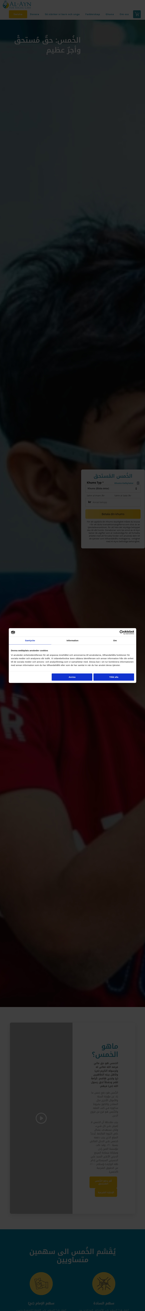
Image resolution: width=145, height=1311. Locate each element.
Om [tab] (115, 640)
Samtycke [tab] (30, 640)
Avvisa (72, 677)
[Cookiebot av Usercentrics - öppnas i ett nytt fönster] (121, 632)
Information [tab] (72, 640)
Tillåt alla (113, 677)
